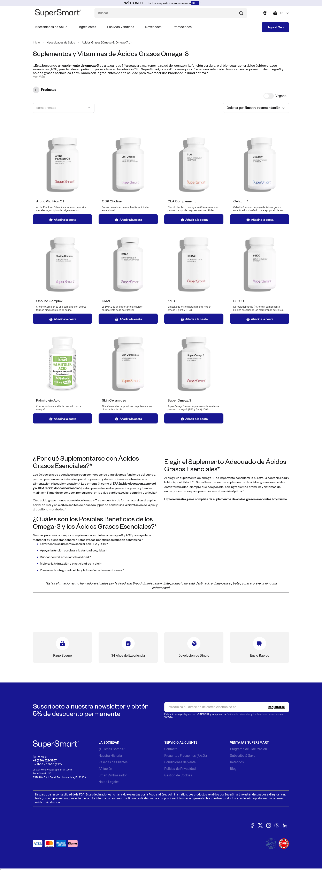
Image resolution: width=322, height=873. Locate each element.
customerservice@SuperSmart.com (52, 769)
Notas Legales (109, 782)
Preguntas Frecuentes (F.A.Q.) (185, 756)
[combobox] (284, 13)
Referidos (237, 762)
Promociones (182, 27)
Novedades (153, 27)
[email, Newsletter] (226, 707)
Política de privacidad (239, 714)
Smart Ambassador (113, 775)
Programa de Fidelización (248, 749)
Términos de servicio (268, 714)
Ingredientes (87, 27)
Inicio (36, 42)
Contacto (170, 749)
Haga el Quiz (275, 27)
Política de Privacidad (180, 769)
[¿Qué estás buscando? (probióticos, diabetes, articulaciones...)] (170, 13)
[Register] (276, 707)
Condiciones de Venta (180, 762)
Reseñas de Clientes (113, 762)
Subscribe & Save (242, 756)
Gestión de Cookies (178, 775)
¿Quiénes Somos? (112, 749)
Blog (233, 769)
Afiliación (105, 769)
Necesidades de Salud (51, 27)
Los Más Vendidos (120, 27)
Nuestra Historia (110, 756)
